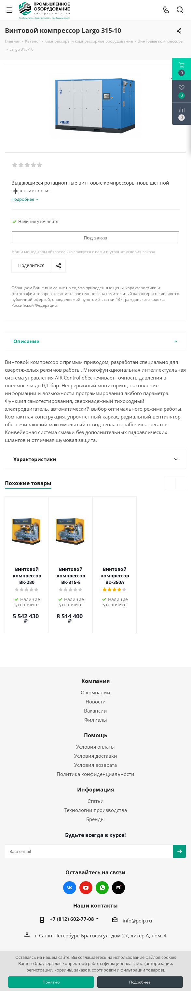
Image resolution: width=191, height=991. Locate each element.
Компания (95, 658)
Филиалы (95, 696)
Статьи (96, 778)
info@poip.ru (137, 897)
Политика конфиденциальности (95, 751)
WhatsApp (102, 864)
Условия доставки (95, 732)
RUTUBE (118, 864)
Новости (96, 678)
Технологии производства (95, 787)
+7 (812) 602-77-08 (72, 896)
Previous (170, 484)
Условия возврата (95, 742)
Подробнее (140, 982)
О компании (95, 669)
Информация (95, 766)
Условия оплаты (95, 723)
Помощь (95, 712)
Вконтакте (69, 864)
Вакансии (95, 687)
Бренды (95, 796)
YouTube (85, 864)
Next (180, 484)
